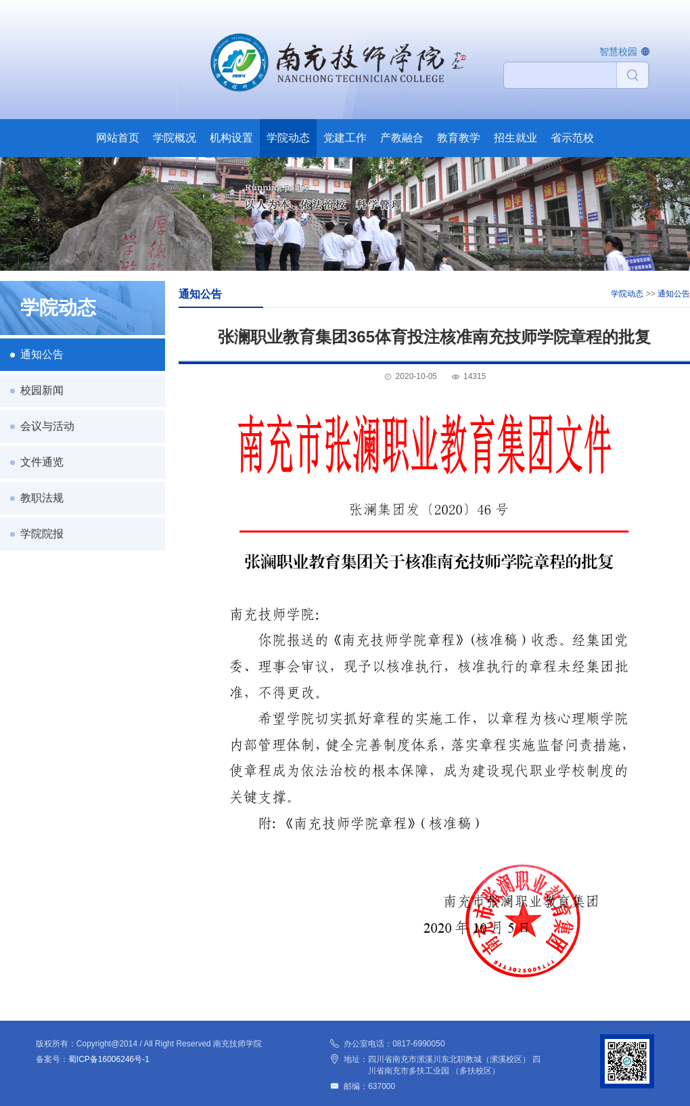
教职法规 (42, 498)
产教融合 (401, 137)
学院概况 (174, 137)
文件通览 (42, 462)
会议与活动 (47, 426)
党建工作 (345, 137)
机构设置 (231, 137)
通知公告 (42, 354)
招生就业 (515, 137)
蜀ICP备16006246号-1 (109, 1059)
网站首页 (117, 137)
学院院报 (42, 533)
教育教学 (458, 137)
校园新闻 (42, 390)
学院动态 (288, 137)
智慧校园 (618, 51)
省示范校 (572, 137)
